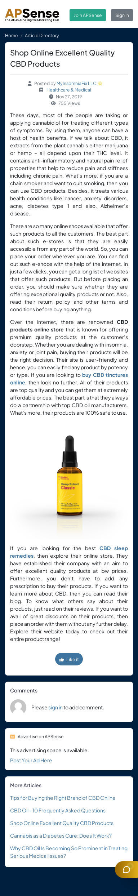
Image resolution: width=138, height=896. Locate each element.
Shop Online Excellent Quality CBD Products (61, 823)
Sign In (122, 15)
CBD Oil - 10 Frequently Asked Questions (58, 810)
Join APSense (88, 15)
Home (11, 35)
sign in (55, 707)
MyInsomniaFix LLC (77, 83)
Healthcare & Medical (68, 90)
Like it (69, 659)
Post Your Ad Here (31, 760)
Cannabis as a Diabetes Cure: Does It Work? (61, 835)
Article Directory (42, 35)
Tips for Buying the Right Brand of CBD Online (63, 797)
